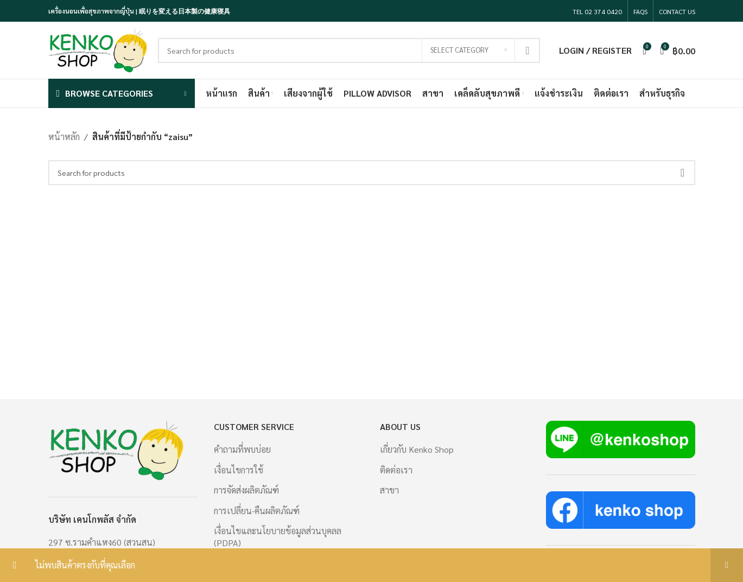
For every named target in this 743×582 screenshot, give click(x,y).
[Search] (349, 50)
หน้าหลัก (64, 136)
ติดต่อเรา (396, 470)
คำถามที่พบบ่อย (242, 449)
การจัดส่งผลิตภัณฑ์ (246, 490)
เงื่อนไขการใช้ (238, 470)
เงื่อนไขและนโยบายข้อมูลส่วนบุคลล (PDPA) (277, 536)
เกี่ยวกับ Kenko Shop (417, 449)
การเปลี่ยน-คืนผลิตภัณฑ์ (257, 510)
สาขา (389, 490)
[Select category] (468, 50)
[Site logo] (98, 49)
